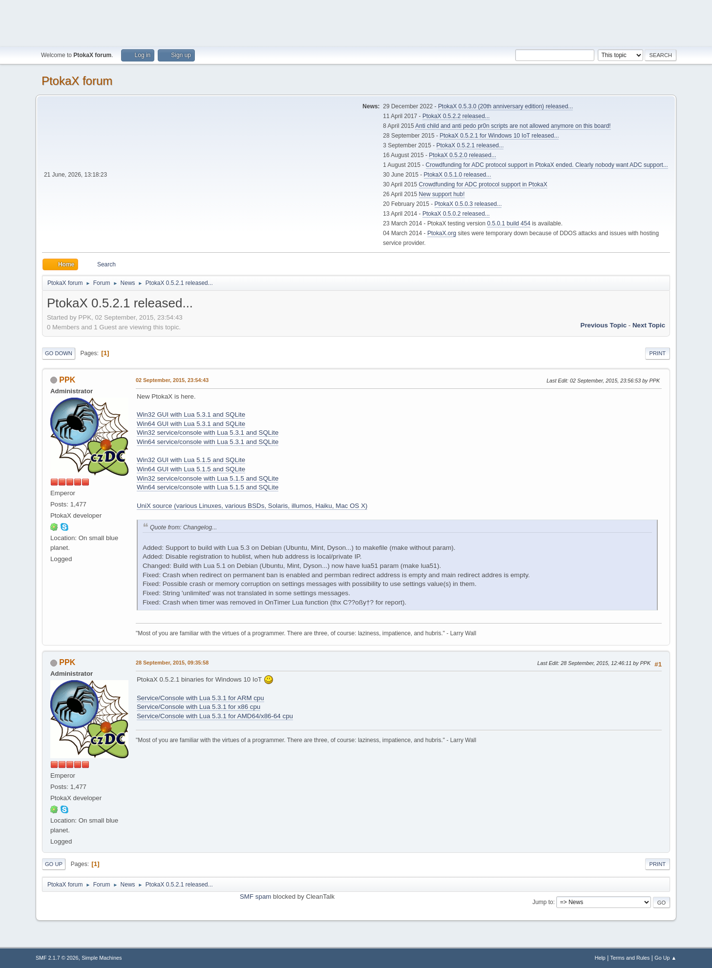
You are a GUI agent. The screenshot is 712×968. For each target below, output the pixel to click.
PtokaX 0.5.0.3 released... (468, 204)
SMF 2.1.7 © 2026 (57, 958)
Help (600, 958)
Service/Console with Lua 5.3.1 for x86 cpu (198, 706)
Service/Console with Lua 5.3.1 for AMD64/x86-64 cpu (215, 716)
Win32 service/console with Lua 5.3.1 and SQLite (207, 432)
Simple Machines (102, 958)
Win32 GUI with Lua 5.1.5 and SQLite (191, 460)
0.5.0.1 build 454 (508, 223)
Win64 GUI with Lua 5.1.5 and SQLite (191, 469)
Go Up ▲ (665, 958)
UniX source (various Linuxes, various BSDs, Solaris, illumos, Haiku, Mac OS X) (252, 505)
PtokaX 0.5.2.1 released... (470, 145)
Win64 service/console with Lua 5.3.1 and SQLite (207, 441)
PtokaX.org (441, 233)
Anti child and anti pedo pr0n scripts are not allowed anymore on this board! (512, 125)
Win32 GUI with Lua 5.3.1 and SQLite (191, 414)
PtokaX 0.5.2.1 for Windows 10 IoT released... (499, 135)
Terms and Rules (630, 958)
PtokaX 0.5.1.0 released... (457, 174)
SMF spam (255, 896)
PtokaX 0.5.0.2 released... (456, 213)
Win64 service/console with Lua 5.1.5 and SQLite (207, 487)
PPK (67, 380)
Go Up (54, 864)
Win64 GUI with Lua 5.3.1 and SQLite (191, 423)
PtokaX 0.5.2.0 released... (462, 155)
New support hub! (442, 194)
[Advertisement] (356, 22)
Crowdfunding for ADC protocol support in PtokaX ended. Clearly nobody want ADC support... (547, 164)
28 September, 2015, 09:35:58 (172, 663)
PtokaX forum (77, 80)
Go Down (58, 353)
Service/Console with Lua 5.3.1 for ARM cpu (200, 698)
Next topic (648, 325)
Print (657, 353)
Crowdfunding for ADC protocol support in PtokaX (483, 184)
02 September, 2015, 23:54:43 (172, 380)
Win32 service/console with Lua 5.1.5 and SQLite (207, 478)
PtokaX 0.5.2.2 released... (456, 116)
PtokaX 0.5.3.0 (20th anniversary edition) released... (505, 106)
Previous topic (604, 325)
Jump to (542, 902)
